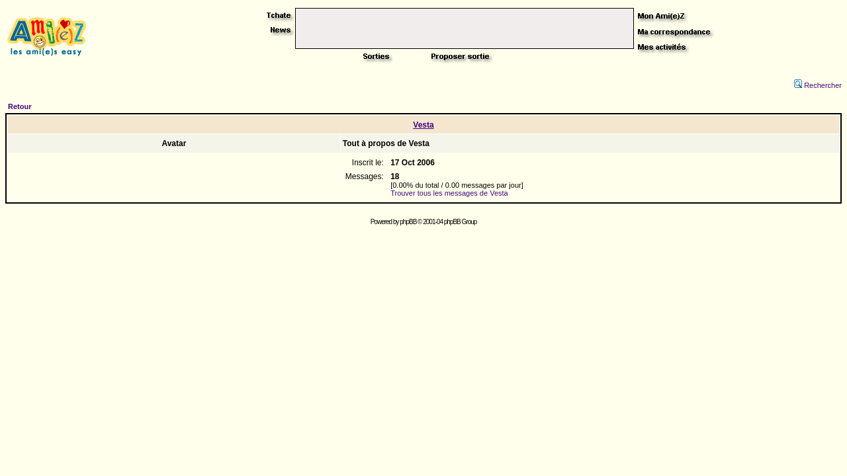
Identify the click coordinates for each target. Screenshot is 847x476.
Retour (19, 106)
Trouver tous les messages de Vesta (449, 193)
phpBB (408, 221)
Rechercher (818, 85)
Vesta (423, 125)
